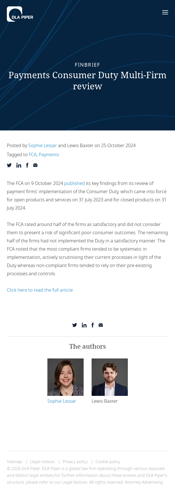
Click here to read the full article (40, 290)
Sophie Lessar (42, 145)
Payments (49, 154)
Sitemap (14, 462)
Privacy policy (75, 462)
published (74, 183)
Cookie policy (107, 462)
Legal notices (42, 462)
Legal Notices (74, 482)
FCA (32, 154)
